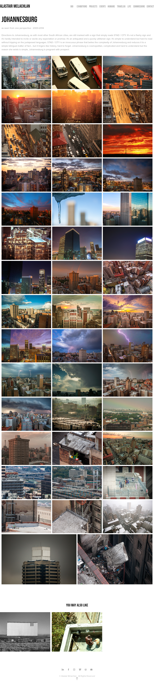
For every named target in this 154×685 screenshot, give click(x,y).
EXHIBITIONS (82, 6)
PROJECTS (93, 6)
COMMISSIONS (139, 6)
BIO (72, 6)
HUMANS (111, 6)
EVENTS (102, 6)
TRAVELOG (121, 6)
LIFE (129, 6)
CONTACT (150, 6)
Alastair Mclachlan (15, 6)
